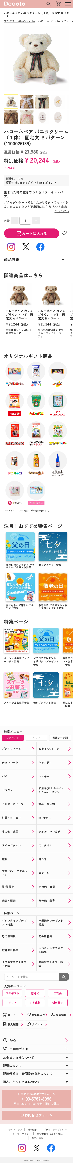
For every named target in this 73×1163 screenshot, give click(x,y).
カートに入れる (31, 233)
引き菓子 (57, 1003)
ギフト (12, 1003)
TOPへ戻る (37, 1138)
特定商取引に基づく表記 (50, 1133)
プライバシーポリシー (55, 1129)
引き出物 (35, 1003)
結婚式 (35, 993)
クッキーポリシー (21, 1133)
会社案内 (33, 1129)
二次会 (58, 993)
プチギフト (12, 993)
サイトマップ (15, 1129)
